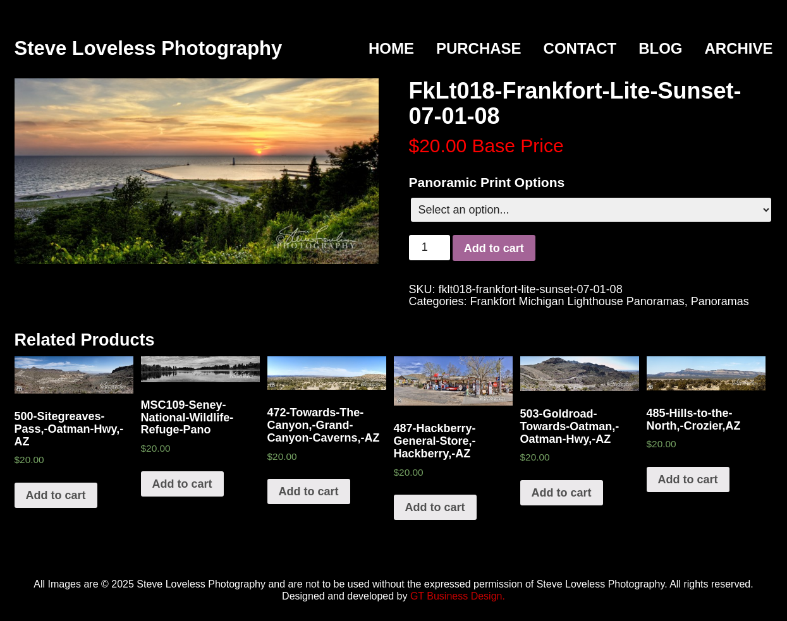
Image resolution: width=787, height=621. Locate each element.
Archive (738, 48)
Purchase (479, 48)
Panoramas (720, 301)
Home (391, 48)
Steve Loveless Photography (149, 48)
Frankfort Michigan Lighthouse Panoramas (577, 301)
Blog (660, 48)
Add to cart (494, 248)
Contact (580, 48)
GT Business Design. (457, 596)
